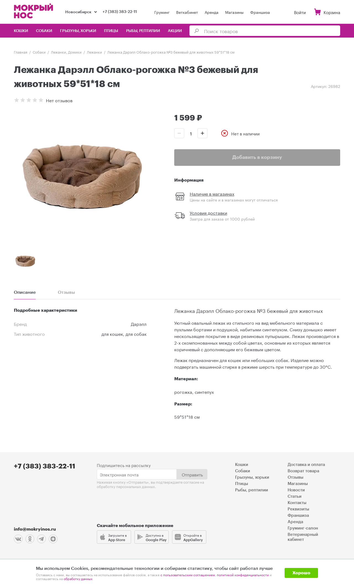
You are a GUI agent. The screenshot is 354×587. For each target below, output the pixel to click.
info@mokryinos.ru (35, 529)
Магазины (234, 12)
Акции (175, 31)
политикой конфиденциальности (243, 574)
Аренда (211, 12)
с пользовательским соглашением (187, 574)
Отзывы (295, 477)
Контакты (297, 503)
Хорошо (301, 573)
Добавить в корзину (257, 157)
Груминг (162, 12)
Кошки (21, 31)
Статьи (294, 496)
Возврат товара (303, 471)
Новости (296, 490)
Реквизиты (298, 509)
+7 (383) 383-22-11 (120, 12)
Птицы (111, 31)
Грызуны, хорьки (78, 31)
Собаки (44, 31)
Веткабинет (187, 12)
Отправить (192, 474)
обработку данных (78, 578)
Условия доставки (208, 212)
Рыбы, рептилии (143, 31)
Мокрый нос (34, 11)
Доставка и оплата (306, 465)
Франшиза (260, 12)
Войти (300, 11)
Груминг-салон (303, 528)
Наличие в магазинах (212, 193)
